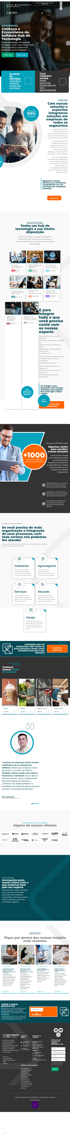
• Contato (4, 1063)
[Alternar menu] (42, 13)
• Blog (4, 1061)
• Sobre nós (5, 1057)
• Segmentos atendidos (8, 1060)
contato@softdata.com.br (38, 1060)
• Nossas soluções (7, 1058)
